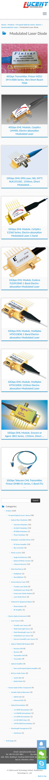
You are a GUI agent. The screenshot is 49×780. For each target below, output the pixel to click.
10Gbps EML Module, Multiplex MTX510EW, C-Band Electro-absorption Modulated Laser (24, 334)
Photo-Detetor (19, 606)
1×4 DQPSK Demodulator (22, 713)
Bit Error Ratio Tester (18, 673)
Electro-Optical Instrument (17, 616)
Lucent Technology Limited (23, 770)
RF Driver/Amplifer (20, 544)
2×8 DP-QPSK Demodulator (23, 723)
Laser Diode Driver (20, 597)
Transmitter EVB (19, 655)
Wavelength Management (20, 728)
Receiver (17, 652)
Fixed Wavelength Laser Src (23, 632)
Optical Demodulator (18, 705)
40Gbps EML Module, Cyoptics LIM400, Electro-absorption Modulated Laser (24, 130)
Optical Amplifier (17, 664)
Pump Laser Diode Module (23, 593)
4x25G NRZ (17, 678)
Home (3, 24)
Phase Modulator (20, 535)
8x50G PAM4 (18, 681)
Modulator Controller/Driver (21, 540)
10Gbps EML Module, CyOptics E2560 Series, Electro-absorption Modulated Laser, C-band (24, 232)
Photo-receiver (16, 553)
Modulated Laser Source (22, 636)
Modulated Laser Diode (22, 590)
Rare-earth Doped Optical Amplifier (26, 668)
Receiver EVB (18, 649)
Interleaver (17, 733)
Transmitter (18, 659)
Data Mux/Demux (17, 569)
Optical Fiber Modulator (19, 520)
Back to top (42, 776)
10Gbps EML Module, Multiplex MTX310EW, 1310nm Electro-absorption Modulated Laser (24, 385)
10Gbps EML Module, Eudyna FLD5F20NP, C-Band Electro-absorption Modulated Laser (24, 283)
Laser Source (15, 621)
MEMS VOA (18, 697)
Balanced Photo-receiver (22, 561)
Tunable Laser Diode (21, 587)
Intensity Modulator (20, 525)
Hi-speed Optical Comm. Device (28, 24)
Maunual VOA (18, 700)
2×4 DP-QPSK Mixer (20, 720)
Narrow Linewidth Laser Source (24, 639)
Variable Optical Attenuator (20, 692)
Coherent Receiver (20, 564)
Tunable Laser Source (21, 625)
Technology (10, 741)
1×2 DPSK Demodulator (22, 710)
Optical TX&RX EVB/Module (20, 644)
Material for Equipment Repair (21, 602)
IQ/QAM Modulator (20, 528)
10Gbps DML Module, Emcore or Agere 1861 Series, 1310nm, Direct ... (24, 434)
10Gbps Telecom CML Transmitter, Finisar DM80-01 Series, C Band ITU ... (24, 484)
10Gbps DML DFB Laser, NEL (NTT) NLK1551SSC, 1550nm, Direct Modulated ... (24, 181)
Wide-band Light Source (22, 629)
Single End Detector (20, 557)
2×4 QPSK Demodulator (22, 717)
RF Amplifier (18, 610)
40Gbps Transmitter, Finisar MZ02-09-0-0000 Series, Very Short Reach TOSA (24, 80)
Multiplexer (18, 574)
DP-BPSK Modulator (20, 531)
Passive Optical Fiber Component (19, 688)
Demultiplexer (18, 577)
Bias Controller (19, 548)
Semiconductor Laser (9, 27)
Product (11, 24)
